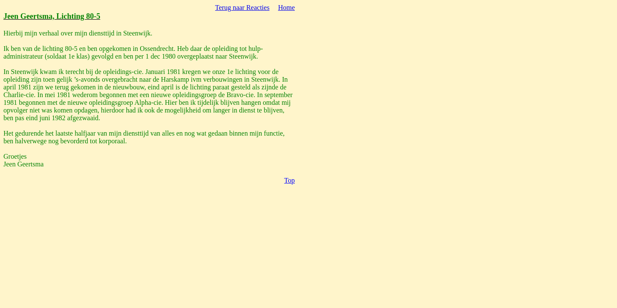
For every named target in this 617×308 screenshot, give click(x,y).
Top (289, 180)
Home (286, 7)
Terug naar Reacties (242, 7)
